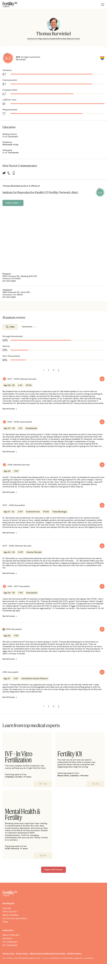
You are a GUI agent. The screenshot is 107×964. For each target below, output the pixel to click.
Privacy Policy (22, 954)
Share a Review (10, 915)
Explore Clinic (12, 202)
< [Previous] (43, 370)
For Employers (10, 942)
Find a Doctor (9, 911)
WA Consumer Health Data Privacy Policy (48, 954)
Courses (6, 908)
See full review (8, 408)
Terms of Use (8, 954)
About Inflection (10, 935)
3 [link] (58, 370)
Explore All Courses (53, 869)
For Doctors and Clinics (14, 918)
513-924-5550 (9, 281)
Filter (12, 326)
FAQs (5, 922)
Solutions (7, 938)
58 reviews (21, 59)
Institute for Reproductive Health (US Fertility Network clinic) (53, 38)
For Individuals (9, 945)
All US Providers (74, 954)
